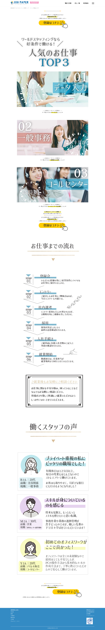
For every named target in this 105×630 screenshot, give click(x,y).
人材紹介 (13, 615)
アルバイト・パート (15, 621)
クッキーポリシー (90, 615)
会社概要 (88, 613)
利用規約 (85, 3)
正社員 (12, 611)
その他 (12, 619)
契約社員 (13, 617)
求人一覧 (77, 3)
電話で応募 (68, 3)
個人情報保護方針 (90, 611)
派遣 (12, 613)
